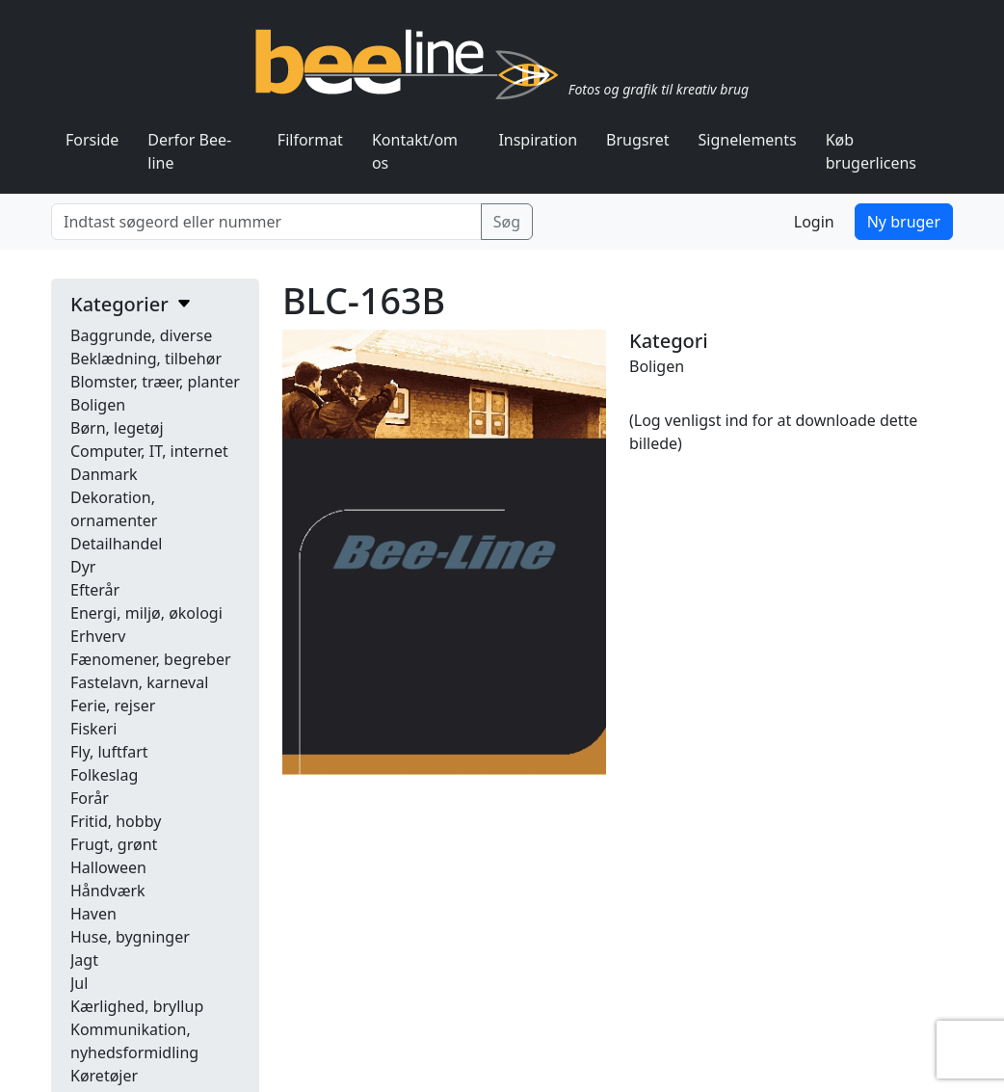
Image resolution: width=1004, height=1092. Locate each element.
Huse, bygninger (130, 936)
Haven (93, 913)
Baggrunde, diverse (141, 335)
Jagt (84, 960)
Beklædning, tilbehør (146, 358)
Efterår (94, 589)
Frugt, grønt (113, 844)
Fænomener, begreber (150, 659)
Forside (92, 139)
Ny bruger (903, 221)
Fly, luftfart (109, 751)
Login (814, 221)
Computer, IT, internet (149, 451)
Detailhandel (116, 543)
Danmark (104, 474)
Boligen (97, 404)
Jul (79, 983)
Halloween (108, 867)
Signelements (748, 139)
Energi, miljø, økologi (146, 613)
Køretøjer (104, 1075)
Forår (89, 798)
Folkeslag (104, 775)
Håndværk (107, 890)
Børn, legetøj (117, 428)
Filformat (310, 139)
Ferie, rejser (112, 705)
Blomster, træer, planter (155, 381)
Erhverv (97, 636)
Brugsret (638, 139)
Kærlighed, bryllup (136, 1006)
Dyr (82, 566)
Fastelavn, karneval (139, 682)
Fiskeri (93, 728)
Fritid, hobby (115, 821)
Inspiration (537, 139)
